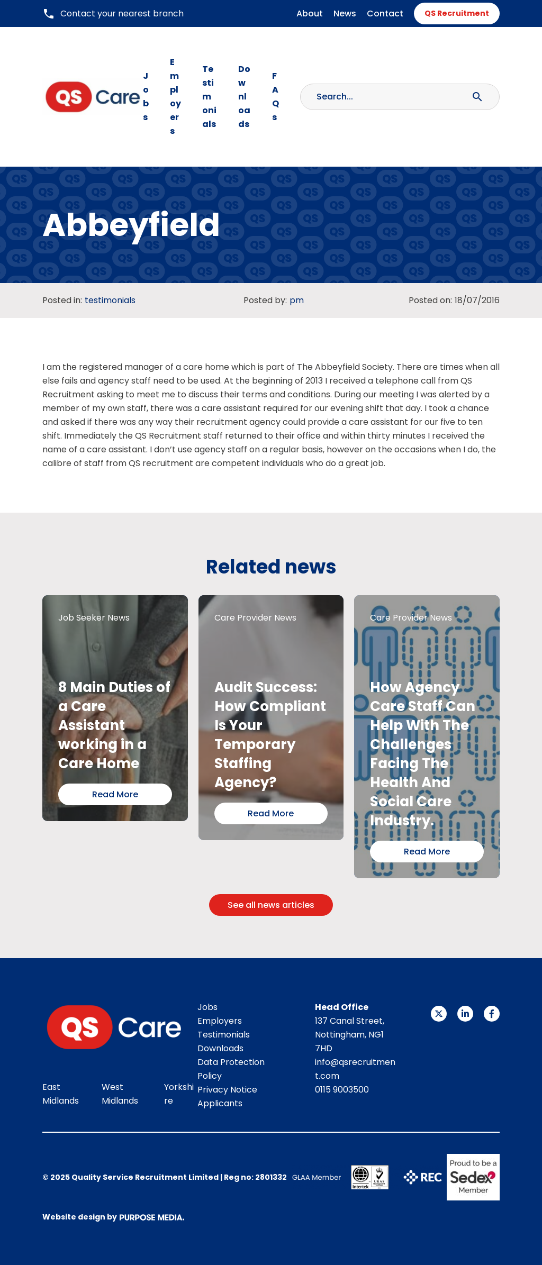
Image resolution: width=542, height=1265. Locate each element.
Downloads (244, 96)
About (309, 13)
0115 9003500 (342, 1090)
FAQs (275, 96)
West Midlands (120, 1094)
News (344, 13)
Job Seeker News (94, 618)
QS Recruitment (456, 13)
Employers (175, 96)
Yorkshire (179, 1094)
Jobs (146, 96)
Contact (385, 13)
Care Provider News (255, 618)
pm (297, 300)
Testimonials (209, 96)
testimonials (110, 300)
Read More (115, 794)
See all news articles (271, 905)
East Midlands (60, 1094)
